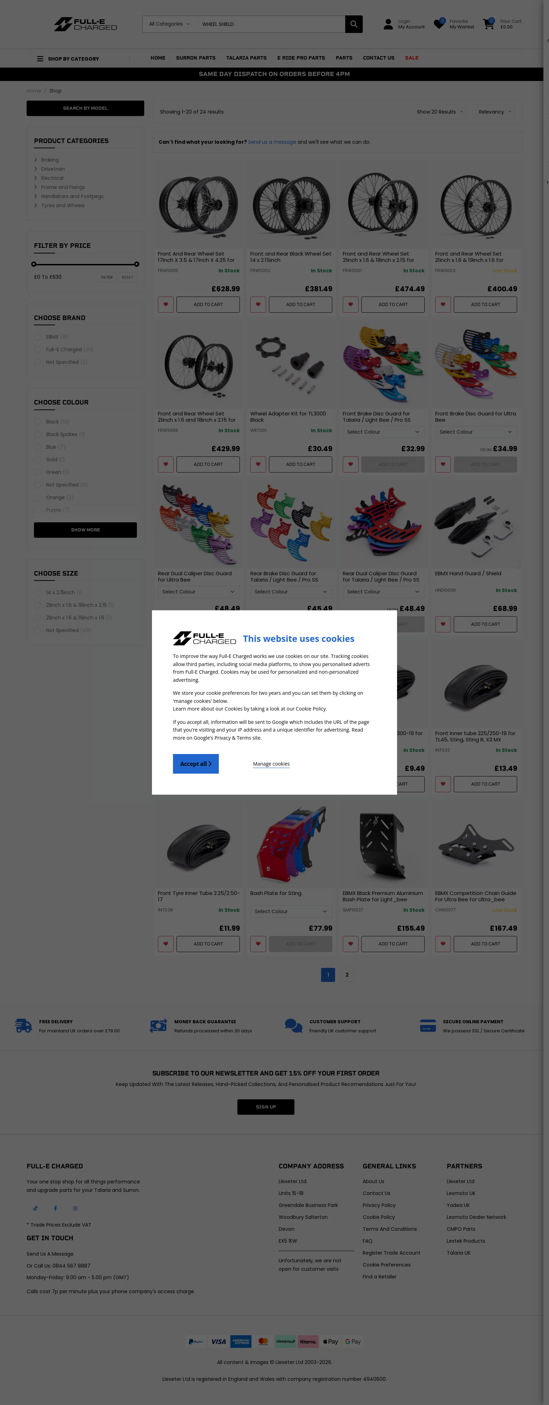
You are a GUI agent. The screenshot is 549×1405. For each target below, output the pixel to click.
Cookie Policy (311, 708)
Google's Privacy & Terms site (227, 737)
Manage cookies (257, 763)
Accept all (195, 763)
